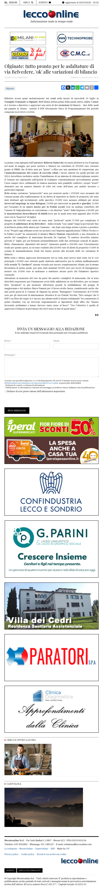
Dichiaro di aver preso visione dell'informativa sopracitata (36, 391)
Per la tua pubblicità (29, 870)
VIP (67, 848)
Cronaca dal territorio (16, 77)
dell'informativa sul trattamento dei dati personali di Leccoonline (31, 383)
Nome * (8, 340)
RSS (53, 848)
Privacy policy (11, 854)
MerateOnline (26, 848)
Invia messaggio (17, 410)
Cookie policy (27, 854)
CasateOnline (41, 848)
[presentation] (24, 400)
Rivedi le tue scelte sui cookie (51, 854)
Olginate (10, 88)
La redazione (10, 848)
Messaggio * (10, 355)
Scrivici (10, 870)
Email (56, 340)
